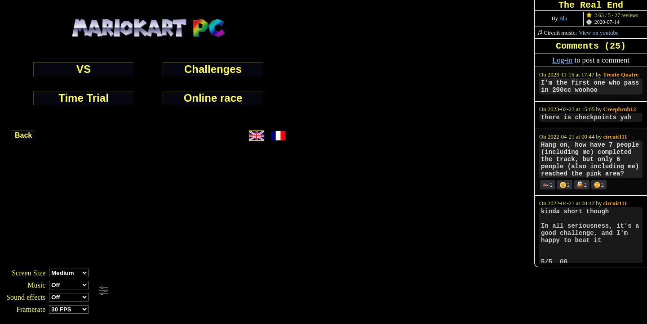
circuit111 (615, 137)
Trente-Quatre (620, 75)
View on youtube (599, 32)
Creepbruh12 (619, 109)
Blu (563, 18)
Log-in (562, 60)
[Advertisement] (244, 291)
